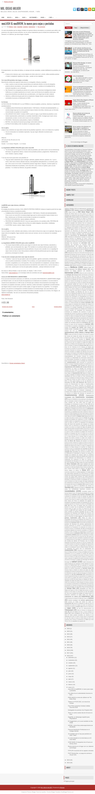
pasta (90, 502)
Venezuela (67, 606)
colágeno (90, 304)
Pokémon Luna (69, 520)
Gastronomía (34, 16)
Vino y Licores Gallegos (86, 611)
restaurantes (69, 550)
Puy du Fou (83, 536)
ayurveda (78, 260)
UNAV (89, 601)
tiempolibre (83, 588)
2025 (68, 631)
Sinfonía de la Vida (89, 571)
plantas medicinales (71, 518)
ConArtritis (89, 308)
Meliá (83, 459)
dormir (76, 345)
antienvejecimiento (69, 246)
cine (76, 299)
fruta (86, 388)
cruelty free (89, 325)
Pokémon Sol (78, 520)
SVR (72, 579)
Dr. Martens (82, 347)
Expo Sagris (67, 373)
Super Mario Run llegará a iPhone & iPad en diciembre (83, 100)
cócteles (83, 304)
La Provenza (91, 434)
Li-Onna (90, 439)
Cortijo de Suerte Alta (87, 319)
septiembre (71, 665)
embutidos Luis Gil (77, 354)
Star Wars (75, 576)
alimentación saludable (87, 235)
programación (83, 531)
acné (86, 226)
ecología (73, 348)
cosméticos (85, 322)
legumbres (78, 439)
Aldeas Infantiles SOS (78, 233)
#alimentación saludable (85, 208)
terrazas (90, 585)
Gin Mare (89, 399)
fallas (67, 374)
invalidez (67, 427)
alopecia (90, 236)
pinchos (77, 514)
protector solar (79, 533)
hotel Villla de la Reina (70, 416)
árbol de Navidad (84, 249)
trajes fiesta (82, 594)
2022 (68, 639)
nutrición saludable (85, 494)
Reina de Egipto (74, 545)
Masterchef (69, 453)
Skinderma (68, 573)
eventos (67, 370)
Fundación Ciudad (71, 390)
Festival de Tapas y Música (82, 377)
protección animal (69, 533)
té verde (90, 580)
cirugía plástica (83, 299)
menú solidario (84, 464)
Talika (90, 579)
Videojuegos (69, 610)
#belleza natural (79, 210)
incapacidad (77, 420)
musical (87, 484)
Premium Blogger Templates (53, 792)
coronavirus (83, 318)
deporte (88, 339)
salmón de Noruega (82, 559)
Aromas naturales (81, 254)
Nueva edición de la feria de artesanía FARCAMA (81, 114)
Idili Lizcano (79, 417)
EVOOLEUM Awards (70, 371)
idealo (72, 417)
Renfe (92, 547)
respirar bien (78, 548)
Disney (73, 343)
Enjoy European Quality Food (72, 360)
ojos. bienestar (72, 497)
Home (2, 17)
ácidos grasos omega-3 (77, 226)
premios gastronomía (85, 524)
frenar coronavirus (69, 388)
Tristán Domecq (68, 598)
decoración (67, 339)
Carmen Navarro (87, 287)
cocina (86, 301)
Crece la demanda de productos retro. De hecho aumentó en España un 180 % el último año (82, 88)
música (80, 484)
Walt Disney (84, 618)
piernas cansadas (79, 511)
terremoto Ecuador (69, 586)
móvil (66, 481)
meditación (88, 457)
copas (71, 316)
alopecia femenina (69, 238)
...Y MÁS (51, 16)
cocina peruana (74, 302)
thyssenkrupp (90, 586)
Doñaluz (71, 345)
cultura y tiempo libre (86, 332)
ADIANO (76, 227)
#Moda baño (74, 213)
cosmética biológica (81, 321)
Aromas (73, 254)
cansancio (91, 282)
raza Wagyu (78, 539)
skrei (74, 573)
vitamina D (88, 615)
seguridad (84, 565)
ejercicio (84, 351)
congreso (75, 311)
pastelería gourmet (69, 503)
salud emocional (87, 562)
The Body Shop (80, 586)
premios (74, 522)
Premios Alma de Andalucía (85, 522)
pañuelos (82, 500)
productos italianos (70, 530)
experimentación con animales (84, 371)
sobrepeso (67, 574)
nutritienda (67, 496)
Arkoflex (80, 251)
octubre (70, 663)
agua (82, 229)
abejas (84, 218)
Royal (86, 555)
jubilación (77, 431)
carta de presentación (86, 288)
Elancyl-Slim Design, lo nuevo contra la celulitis (82, 63)
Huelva (86, 416)
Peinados (89, 503)
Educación (88, 348)
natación (69, 485)
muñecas (82, 482)
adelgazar (69, 227)
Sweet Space (79, 579)
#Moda (66, 213)
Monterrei (90, 478)
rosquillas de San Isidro (78, 555)
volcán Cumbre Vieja (81, 616)
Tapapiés (67, 580)
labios (90, 436)
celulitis (90, 293)
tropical (75, 598)
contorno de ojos (87, 313)
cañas (85, 284)
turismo (91, 598)
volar (73, 616)
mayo (70, 676)
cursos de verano (84, 336)
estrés (75, 368)
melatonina (76, 459)
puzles (90, 536)
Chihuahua (73, 298)
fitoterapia (67, 382)
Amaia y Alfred (74, 240)
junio (69, 673)
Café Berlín (78, 277)
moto (91, 479)
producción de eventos (86, 527)
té (85, 580)
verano (78, 606)
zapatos (81, 621)
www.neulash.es (13, 273)
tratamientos (32, 27)
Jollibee (71, 430)
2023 (68, 636)
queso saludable (78, 537)
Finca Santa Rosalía (75, 380)
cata (86, 291)
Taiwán (85, 579)
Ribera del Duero (73, 552)
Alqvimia (79, 238)
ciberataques (89, 298)
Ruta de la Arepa (69, 556)
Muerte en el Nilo (73, 481)
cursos (92, 334)
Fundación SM (68, 391)
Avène (78, 259)
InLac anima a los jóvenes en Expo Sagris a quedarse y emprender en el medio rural (82, 128)
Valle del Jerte (88, 603)
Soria (66, 576)
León (84, 439)
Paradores (67, 502)
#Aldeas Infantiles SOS (71, 208)
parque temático (76, 502)
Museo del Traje (90, 482)
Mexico (83, 468)
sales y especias (68, 558)
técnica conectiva (90, 582)
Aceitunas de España (70, 224)
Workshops (80, 619)
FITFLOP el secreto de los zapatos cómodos (80, 750)
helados (74, 408)
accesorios (67, 220)
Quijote (92, 537)
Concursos (88, 310)
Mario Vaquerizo (81, 450)
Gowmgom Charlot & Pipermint (76, 401)
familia (72, 374)
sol (73, 574)
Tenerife (74, 585)
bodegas (68, 274)
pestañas (25, 27)
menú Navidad (70, 462)
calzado (74, 279)
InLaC (71, 424)
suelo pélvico (68, 577)
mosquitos (84, 479)
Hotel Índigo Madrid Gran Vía (77, 414)
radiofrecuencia (69, 539)
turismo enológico (73, 600)
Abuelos (90, 218)
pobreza (75, 519)
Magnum (67, 447)
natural (75, 485)
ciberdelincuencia (69, 299)
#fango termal (71, 212)
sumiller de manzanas (84, 577)
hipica (79, 410)
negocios (76, 487)
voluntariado (91, 616)
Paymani (78, 503)
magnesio (89, 445)
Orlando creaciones (87, 497)
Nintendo (88, 487)
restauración (88, 548)
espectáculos (68, 367)
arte (88, 254)
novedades (70, 491)
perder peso (82, 505)
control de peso (79, 314)
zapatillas (74, 621)
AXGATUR (71, 260)
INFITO (76, 422)
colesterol (67, 305)
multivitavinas (70, 482)
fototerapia (74, 387)
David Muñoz (88, 337)
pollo (85, 520)
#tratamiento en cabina (88, 216)
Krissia (84, 433)
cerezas (90, 294)
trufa (80, 598)
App (86, 247)
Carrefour (67, 288)
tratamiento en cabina (71, 596)
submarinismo (82, 576)
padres (90, 499)
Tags (75, 27)
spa (70, 576)
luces (71, 444)
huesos (92, 416)
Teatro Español (80, 582)
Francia (88, 387)
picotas (66, 510)
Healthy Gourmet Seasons (85, 407)
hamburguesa (82, 405)
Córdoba (89, 316)
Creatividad (80, 324)
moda (18, 16)
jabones (89, 427)
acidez (87, 224)
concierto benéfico (69, 310)
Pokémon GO (89, 519)
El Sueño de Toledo (83, 353)
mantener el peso (69, 448)
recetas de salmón (72, 540)
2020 (68, 645)
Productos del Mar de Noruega (83, 528)
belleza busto (87, 267)
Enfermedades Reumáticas (73, 359)
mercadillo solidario (82, 465)
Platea (83, 517)
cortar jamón (76, 319)
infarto (70, 422)
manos (89, 447)
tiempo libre (71, 588)
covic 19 (72, 324)
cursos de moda (71, 336)
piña (66, 516)
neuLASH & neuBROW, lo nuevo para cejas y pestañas (27, 23)
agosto (70, 668)
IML (90, 419)
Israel (78, 427)
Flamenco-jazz (74, 384)
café (73, 277)
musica (74, 484)
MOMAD (73, 478)
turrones (70, 601)
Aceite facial (68, 221)
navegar (90, 485)
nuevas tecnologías (82, 493)
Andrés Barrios (82, 241)
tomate (86, 590)
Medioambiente (80, 457)
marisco (89, 450)
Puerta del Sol (74, 536)
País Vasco (68, 500)
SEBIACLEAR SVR (75, 565)
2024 (68, 634)
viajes (69, 608)
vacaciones (68, 603)
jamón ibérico (80, 428)
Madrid (66, 445)
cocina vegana (68, 304)
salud (25, 16)
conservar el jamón (86, 311)
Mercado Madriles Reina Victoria (79, 467)
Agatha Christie (74, 229)
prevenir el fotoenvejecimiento (84, 525)
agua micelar (88, 229)
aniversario (75, 243)
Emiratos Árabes (88, 354)
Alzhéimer (67, 240)
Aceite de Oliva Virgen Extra (85, 220)
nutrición (74, 494)
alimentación (73, 235)
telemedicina (76, 583)
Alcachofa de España (70, 232)
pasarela (85, 502)
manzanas (77, 448)
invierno (73, 427)
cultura (80, 330)
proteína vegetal (90, 533)
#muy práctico (82, 213)
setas (86, 569)
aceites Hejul (89, 221)
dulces (89, 347)
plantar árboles (88, 516)
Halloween (73, 405)
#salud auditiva (76, 216)
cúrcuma (86, 334)
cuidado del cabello (77, 327)
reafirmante (85, 539)
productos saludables (82, 530)
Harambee (73, 407)
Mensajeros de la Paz (79, 460)
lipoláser (85, 440)
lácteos (66, 437)
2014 (68, 762)
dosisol (90, 345)
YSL (70, 621)
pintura (90, 514)
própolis (90, 531)
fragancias (81, 387)
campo (79, 282)
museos (68, 484)
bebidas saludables (87, 265)
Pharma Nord (68, 508)
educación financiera (70, 350)
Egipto (78, 351)
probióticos (67, 527)
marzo (70, 682)
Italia (83, 427)
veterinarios (91, 606)
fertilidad (72, 377)
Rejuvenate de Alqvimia (86, 545)
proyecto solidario (71, 534)
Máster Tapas (90, 451)
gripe (89, 402)
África (66, 229)
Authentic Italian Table (87, 257)
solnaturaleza (89, 574)
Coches (81, 301)
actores (92, 226)
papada (89, 500)
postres (90, 520)
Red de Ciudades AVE (88, 542)
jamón (73, 428)
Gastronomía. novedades (85, 397)
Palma (75, 500)
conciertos (79, 310)
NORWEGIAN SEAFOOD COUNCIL (81, 489)
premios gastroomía (69, 525)
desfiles (66, 340)
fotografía (67, 387)
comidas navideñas (77, 307)
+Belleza (78, 218)
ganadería (89, 393)
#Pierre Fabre (89, 215)
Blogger (85, 142)
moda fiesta (90, 472)
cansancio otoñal (71, 284)
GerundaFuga (82, 399)
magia (83, 445)
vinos (66, 613)
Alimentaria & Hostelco (80, 236)
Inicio (33, 306)
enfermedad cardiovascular (87, 357)
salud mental (68, 563)
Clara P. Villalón (68, 301)
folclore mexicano (79, 385)
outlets (77, 499)
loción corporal (73, 442)
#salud (67, 217)
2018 (68, 650)
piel (71, 510)
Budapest (91, 274)
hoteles (79, 416)
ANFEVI (90, 241)
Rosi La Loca (68, 555)
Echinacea (67, 348)
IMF (86, 419)
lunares (85, 444)
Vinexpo (89, 610)
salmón (76, 558)
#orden (90, 213)
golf (65, 401)
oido (66, 497)
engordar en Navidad (87, 359)
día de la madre (88, 340)
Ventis (72, 606)
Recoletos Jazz (84, 540)
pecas (83, 503)
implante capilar (68, 420)
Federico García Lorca (82, 374)
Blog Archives (85, 27)
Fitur (74, 382)
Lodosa (80, 442)
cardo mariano (68, 287)
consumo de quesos (76, 313)
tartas (78, 580)
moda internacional (75, 475)
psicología (85, 534)
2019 (68, 647)
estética (78, 367)
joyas (67, 431)
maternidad (76, 453)
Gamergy (82, 393)
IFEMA (85, 417)
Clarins (75, 301)
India (66, 422)
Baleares (77, 262)
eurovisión (89, 368)
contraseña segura (69, 314)
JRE (72, 431)
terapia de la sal (82, 585)
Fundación (91, 388)
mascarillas (75, 451)
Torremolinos (80, 591)
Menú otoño (79, 462)
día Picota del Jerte (70, 342)
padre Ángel (84, 499)
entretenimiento (71, 362)
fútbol (75, 391)
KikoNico (67, 433)
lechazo (67, 439)
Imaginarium (80, 419)
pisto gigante (79, 516)
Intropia (90, 425)
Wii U (90, 618)
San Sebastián (77, 563)
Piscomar (71, 516)
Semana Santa (87, 568)
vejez (84, 605)
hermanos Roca (81, 408)
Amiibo (82, 240)
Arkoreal (70, 252)
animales (67, 243)
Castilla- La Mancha (76, 291)
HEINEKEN (67, 408)
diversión (90, 343)
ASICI (66, 257)
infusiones (83, 422)
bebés (90, 263)
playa (90, 517)
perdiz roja (73, 507)
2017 (68, 653)
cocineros (76, 304)
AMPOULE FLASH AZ (72, 241)
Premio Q (67, 522)
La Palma (82, 434)
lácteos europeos (75, 437)
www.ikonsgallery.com (48, 273)
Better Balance (77, 270)
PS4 (80, 534)
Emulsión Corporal (81, 356)
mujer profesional (89, 481)
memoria (89, 459)
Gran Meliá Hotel (80, 402)
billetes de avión (83, 273)
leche (72, 439)
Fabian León (91, 373)
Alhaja (66, 235)
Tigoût (71, 590)
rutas (76, 556)
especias (90, 365)
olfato (79, 497)
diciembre (71, 657)
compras (82, 308)
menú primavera (89, 462)
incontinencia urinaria (87, 420)
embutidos (68, 354)
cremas (87, 324)
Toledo (81, 590)
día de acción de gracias (76, 340)
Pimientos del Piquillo (78, 513)
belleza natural (82, 269)
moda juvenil (85, 475)
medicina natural (75, 456)
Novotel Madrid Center (70, 493)
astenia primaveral (74, 257)
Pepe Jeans (73, 505)
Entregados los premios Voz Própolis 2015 (80, 710)
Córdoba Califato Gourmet (71, 318)
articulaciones (83, 256)
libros (71, 441)
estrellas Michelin (87, 367)
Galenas (69, 393)
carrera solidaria (75, 288)
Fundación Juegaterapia (85, 390)
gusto (81, 404)
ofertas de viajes (87, 496)
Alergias (89, 233)
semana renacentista (75, 568)
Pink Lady (83, 514)
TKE (76, 590)
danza (73, 337)
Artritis (90, 256)
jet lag (87, 428)
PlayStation (68, 519)
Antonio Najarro (83, 246)
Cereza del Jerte (82, 294)
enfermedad (75, 357)
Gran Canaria (69, 402)
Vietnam (84, 610)
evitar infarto (74, 370)
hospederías (67, 411)
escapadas (74, 365)
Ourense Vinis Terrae (70, 499)
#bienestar (90, 210)
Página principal (8, 1)
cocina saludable (86, 302)
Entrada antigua (58, 306)
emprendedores (69, 356)
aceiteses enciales (70, 223)
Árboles (92, 249)
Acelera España (80, 224)
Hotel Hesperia (73, 413)
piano (75, 508)
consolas (67, 313)
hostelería (75, 411)
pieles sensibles (68, 511)
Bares (79, 263)
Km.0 (79, 433)
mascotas (83, 451)
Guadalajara (67, 404)
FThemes (29, 792)
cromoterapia (68, 325)
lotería (85, 442)
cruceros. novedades (78, 325)
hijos (75, 410)
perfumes (81, 507)
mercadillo (73, 465)
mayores (83, 453)
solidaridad (79, 574)
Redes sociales (69, 544)
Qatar (66, 537)
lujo (75, 444)
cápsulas (84, 285)
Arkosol (76, 252)
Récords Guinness (76, 542)
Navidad (67, 487)
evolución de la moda (86, 370)
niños (66, 489)
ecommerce (80, 348)
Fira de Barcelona (87, 380)
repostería (69, 548)
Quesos (86, 537)
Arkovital (67, 254)
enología (83, 360)
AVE (73, 259)
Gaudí (69, 399)
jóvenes (92, 430)
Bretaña (85, 274)
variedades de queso (70, 605)
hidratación (90, 408)
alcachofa (89, 230)
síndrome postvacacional (77, 571)
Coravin (77, 316)
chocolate (80, 298)
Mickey (77, 470)
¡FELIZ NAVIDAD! (78, 76)
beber (84, 263)
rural (91, 555)
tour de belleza (90, 591)
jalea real (67, 428)
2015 (68, 760)
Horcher (90, 410)
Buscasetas (67, 277)
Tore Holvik (72, 591)
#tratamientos (70, 218)
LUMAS (80, 444)
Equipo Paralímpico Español (76, 363)
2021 (68, 642)
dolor (66, 345)
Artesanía (74, 256)
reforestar (77, 544)
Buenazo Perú (70, 276)
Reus (66, 552)
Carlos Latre (77, 287)
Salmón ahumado (84, 558)
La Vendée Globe (82, 436)
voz (67, 618)
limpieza (78, 440)
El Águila (74, 353)
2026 (68, 628)
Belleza (10, 16)
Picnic (80, 508)
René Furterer (84, 547)
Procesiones (75, 527)
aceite (74, 220)
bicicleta (88, 270)
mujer (80, 481)
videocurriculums (87, 608)
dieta (84, 342)
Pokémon (81, 519)
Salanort (90, 556)
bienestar (69, 273)
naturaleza (82, 485)
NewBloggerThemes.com (67, 792)
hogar (44, 16)
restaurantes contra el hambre (84, 550)
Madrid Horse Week (75, 445)
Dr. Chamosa (73, 347)
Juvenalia (89, 431)
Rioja (80, 552)
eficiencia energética (69, 351)
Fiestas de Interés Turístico (78, 379)
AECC (90, 227)
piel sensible (88, 510)
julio (69, 671)
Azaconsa (84, 260)
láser (83, 437)
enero (70, 687)
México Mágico (68, 470)
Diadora (79, 342)
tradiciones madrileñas (70, 594)
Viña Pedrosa (86, 613)
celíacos (84, 293)
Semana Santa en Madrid (71, 569)
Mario (73, 450)
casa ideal (77, 290)
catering (73, 293)
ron (73, 553)
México (89, 468)
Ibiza (67, 417)
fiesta (68, 379)
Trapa (90, 594)
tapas (73, 580)
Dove (66, 347)
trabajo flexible (88, 593)
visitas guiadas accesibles (76, 615)
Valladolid (81, 603)
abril (69, 679)
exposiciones (76, 373)
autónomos (67, 259)
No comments (41, 27)
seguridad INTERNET (76, 566)
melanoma (67, 459)
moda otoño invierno (76, 476)
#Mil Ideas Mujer (84, 212)
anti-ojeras (76, 244)
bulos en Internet (81, 276)
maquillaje (19, 27)
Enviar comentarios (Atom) (17, 363)
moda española (81, 472)
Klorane (73, 433)
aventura (84, 259)
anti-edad (84, 243)
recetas (92, 539)
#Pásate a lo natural (70, 215)
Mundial (76, 482)
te (82, 580)
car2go (90, 285)
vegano (79, 605)
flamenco (81, 382)
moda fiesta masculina (73, 473)
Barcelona (73, 263)
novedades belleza (86, 491)
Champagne (74, 296)
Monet (84, 478)
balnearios (84, 262)
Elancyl (92, 353)
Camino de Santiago (75, 281)
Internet (83, 425)
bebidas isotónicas (76, 265)
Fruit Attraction (79, 388)
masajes (67, 451)
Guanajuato (75, 404)
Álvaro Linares (87, 238)
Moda (84, 470)
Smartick (90, 573)
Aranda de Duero (73, 249)
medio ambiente (69, 457)
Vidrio (78, 610)
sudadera (90, 576)
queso (71, 537)
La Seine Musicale (71, 436)
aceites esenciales (78, 221)
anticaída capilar (86, 244)
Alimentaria (70, 236)
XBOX (87, 619)
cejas (15, 27)
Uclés (76, 601)
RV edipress (83, 556)
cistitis (90, 299)
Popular (68, 27)
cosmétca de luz (69, 321)
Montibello (67, 479)
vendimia (90, 605)
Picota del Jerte (88, 508)
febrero (70, 684)
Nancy (92, 484)
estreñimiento (68, 368)
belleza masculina (70, 269)
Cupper (80, 334)
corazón (83, 316)
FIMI (66, 380)
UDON (83, 601)
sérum (81, 569)
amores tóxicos (90, 240)
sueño (74, 577)
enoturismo (91, 360)
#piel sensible (80, 215)
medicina (73, 454)
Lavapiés (89, 437)
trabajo (81, 593)
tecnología (68, 583)
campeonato (73, 282)
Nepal (82, 487)
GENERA (75, 399)
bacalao (67, 262)
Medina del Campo (87, 456)
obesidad (74, 496)
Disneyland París (81, 343)
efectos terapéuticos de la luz (84, 350)
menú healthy (90, 460)
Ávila (90, 259)
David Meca (80, 337)
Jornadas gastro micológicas (81, 430)
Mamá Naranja (75, 447)
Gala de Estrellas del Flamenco (86, 391)
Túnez (85, 598)
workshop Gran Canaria (70, 619)
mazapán (89, 453)
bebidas (67, 265)
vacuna (75, 603)
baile (72, 262)
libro (66, 440)
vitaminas (67, 616)
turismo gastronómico (87, 600)
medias (67, 454)
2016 (68, 655)
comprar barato (74, 308)
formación (89, 385)
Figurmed (89, 379)
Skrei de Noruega (82, 573)
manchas (83, 447)
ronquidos (78, 553)
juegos (83, 431)
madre (90, 444)
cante (80, 284)
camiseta (85, 281)
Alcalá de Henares (82, 232)
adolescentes (83, 227)
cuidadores (83, 329)
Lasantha (43, 792)
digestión (67, 343)
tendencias (83, 583)
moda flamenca (84, 473)
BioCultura (91, 273)
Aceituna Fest (81, 223)
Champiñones (83, 296)
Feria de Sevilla (76, 376)
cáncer (84, 282)
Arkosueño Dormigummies (86, 252)
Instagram (85, 424)
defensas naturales (78, 339)
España (83, 365)
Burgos (89, 276)
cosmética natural (75, 322)
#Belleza (68, 210)
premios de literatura (70, 524)
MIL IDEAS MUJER (10, 8)
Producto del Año (69, 528)
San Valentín (85, 563)
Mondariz (78, 478)
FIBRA (92, 377)
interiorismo (76, 425)
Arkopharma (89, 251)
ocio (79, 496)
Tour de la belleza (71, 593)
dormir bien (83, 345)
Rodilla (85, 552)
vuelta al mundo (75, 618)
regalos (83, 544)
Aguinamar (67, 230)
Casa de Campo (69, 290)
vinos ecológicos (75, 613)
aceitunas (89, 223)
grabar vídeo (89, 401)
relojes (66, 547)
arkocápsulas (71, 251)
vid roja (79, 608)
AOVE (80, 247)
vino (66, 612)
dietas (89, 342)
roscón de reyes (87, 553)
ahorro (82, 230)
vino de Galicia (74, 611)
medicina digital (82, 454)
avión (66, 260)
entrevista (82, 362)
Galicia (75, 393)
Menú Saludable (71, 464)
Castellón (84, 290)
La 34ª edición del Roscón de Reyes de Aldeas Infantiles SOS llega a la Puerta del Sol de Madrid (82, 50)
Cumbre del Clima (72, 334)
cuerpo (66, 327)
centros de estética (70, 294)
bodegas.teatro (77, 274)
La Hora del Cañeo (73, 434)
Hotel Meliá (89, 414)
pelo (66, 505)
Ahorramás (75, 230)
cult (73, 330)
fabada (84, 373)
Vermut (84, 606)
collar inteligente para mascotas (79, 305)
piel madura (79, 510)
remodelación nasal (74, 547)
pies (88, 511)
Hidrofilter (69, 410)
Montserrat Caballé (75, 479)
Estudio (82, 368)
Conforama (67, 311)
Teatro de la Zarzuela (70, 582)
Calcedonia (86, 277)
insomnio (78, 424)
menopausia (68, 460)
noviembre (71, 660)
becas (66, 267)
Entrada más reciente (7, 306)
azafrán (90, 260)
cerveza (67, 296)
